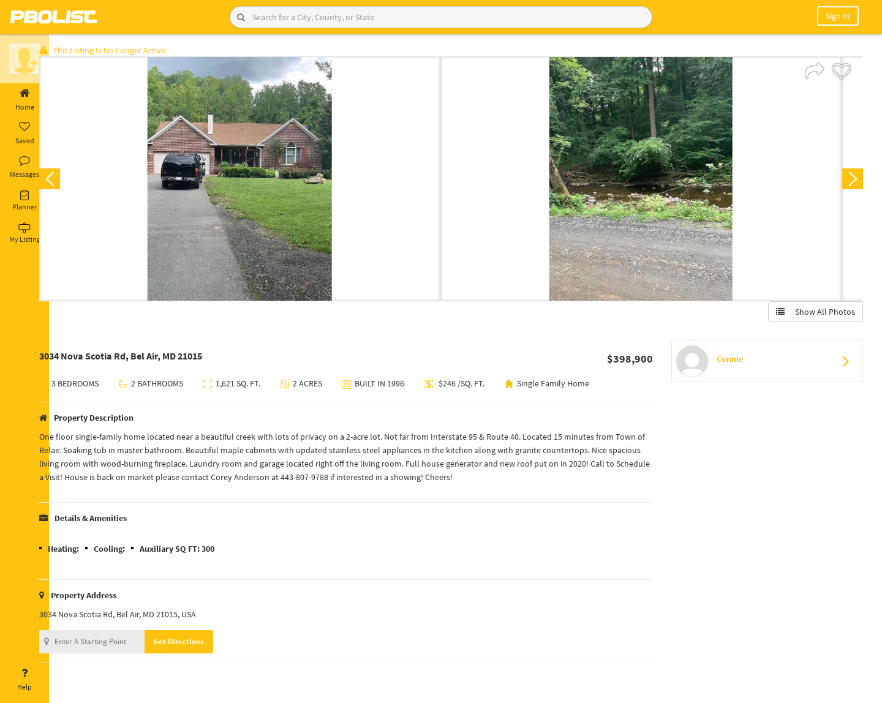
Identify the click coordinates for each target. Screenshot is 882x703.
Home (24, 99)
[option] (258, 181)
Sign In (838, 15)
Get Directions (198, 644)
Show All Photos (813, 314)
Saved (24, 133)
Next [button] (850, 181)
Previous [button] (68, 181)
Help (24, 679)
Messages (24, 167)
